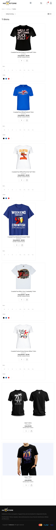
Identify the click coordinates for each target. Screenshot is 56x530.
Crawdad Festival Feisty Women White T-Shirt (23, 351)
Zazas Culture (28, 427)
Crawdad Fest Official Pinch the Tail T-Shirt (23, 172)
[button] (41, 3)
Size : (4, 66)
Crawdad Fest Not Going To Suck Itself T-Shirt (23, 52)
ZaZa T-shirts (28, 423)
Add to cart (31, 431)
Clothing (8, 9)
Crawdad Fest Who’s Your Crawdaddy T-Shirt (23, 291)
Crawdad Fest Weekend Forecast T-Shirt (19, 237)
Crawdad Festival (23, 57)
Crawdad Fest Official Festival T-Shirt (23, 112)
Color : (4, 75)
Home (3, 9)
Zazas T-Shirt (28, 477)
